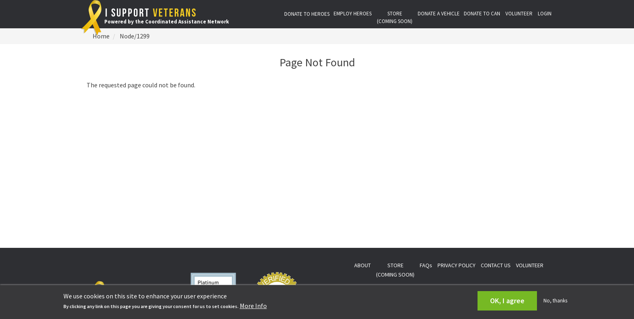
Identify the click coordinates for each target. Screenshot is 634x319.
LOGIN (545, 13)
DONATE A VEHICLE (439, 13)
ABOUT (362, 265)
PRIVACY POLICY (456, 265)
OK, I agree (507, 300)
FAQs (426, 265)
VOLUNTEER (519, 13)
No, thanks (555, 300)
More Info (253, 306)
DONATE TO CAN (482, 13)
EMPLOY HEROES (353, 13)
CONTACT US (496, 265)
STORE (394, 17)
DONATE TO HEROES (307, 14)
